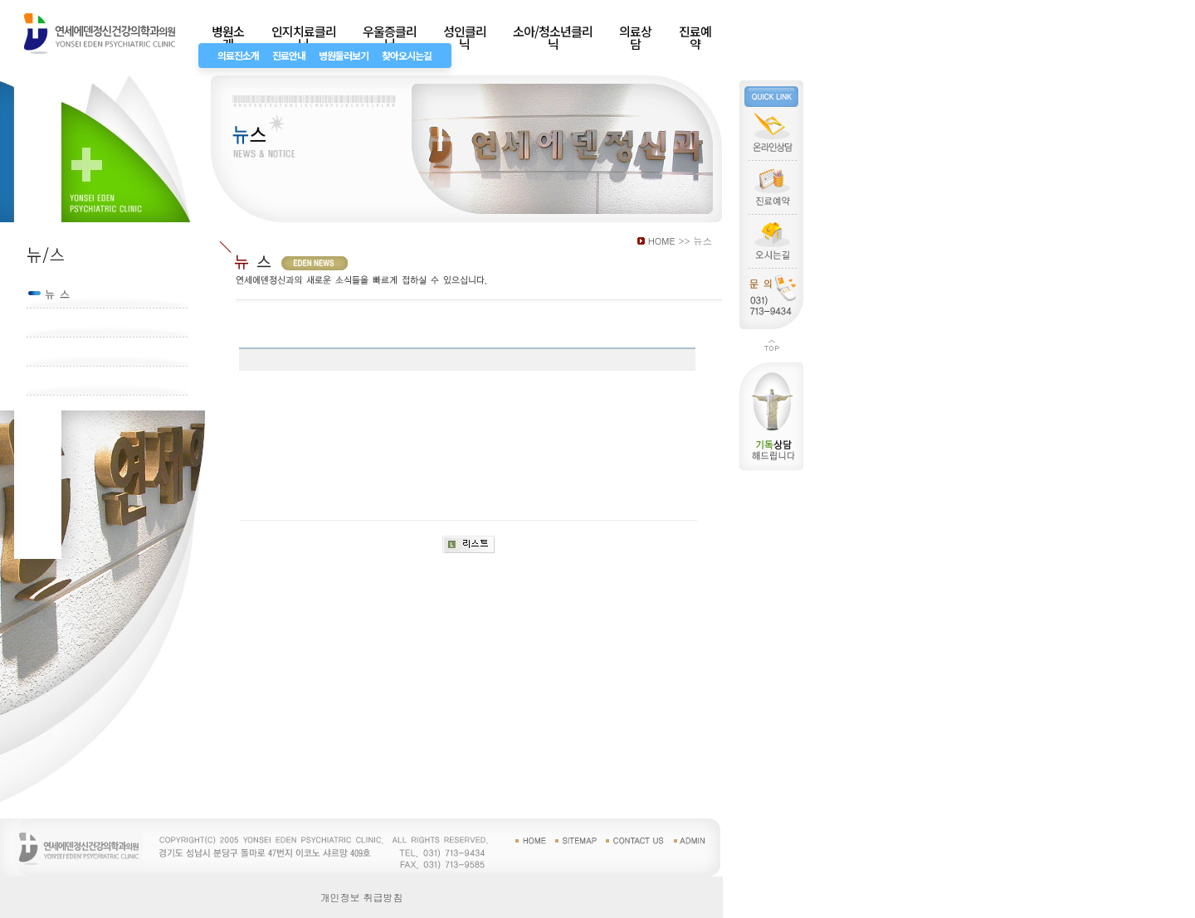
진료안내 (288, 55)
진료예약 (695, 37)
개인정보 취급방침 (361, 897)
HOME (662, 240)
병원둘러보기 (343, 55)
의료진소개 (238, 55)
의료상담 (635, 37)
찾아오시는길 (407, 55)
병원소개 (228, 37)
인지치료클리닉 (303, 37)
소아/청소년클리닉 (553, 37)
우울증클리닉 (390, 37)
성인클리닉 (464, 37)
